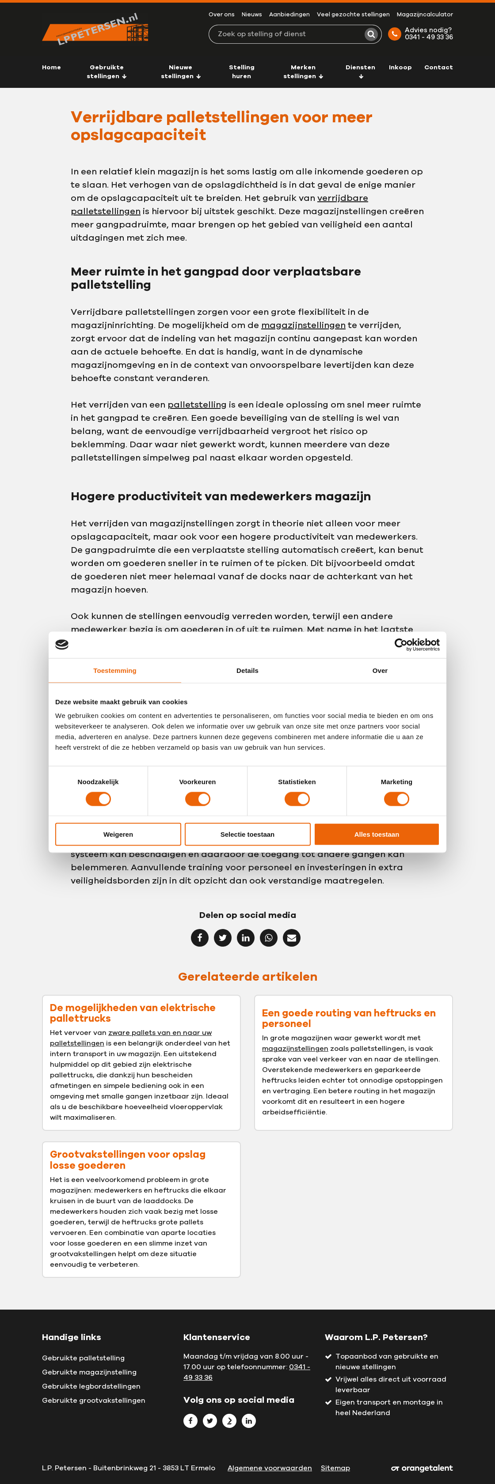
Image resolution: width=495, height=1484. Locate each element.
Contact (438, 67)
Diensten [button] (360, 71)
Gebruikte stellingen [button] (107, 71)
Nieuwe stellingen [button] (181, 71)
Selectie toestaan (248, 834)
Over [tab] (380, 670)
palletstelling (197, 404)
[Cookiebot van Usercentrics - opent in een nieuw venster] (401, 644)
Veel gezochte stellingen (353, 15)
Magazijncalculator (425, 15)
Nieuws (252, 15)
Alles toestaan (377, 834)
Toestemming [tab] (115, 670)
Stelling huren (242, 71)
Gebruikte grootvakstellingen (93, 1400)
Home (51, 67)
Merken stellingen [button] (303, 71)
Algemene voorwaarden (270, 1468)
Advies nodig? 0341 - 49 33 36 (420, 34)
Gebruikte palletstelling (83, 1358)
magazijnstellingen (303, 325)
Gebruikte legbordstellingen (91, 1386)
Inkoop (400, 67)
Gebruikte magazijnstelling (89, 1372)
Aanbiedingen (289, 15)
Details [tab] (247, 670)
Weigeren (118, 834)
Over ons (222, 15)
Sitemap (335, 1468)
